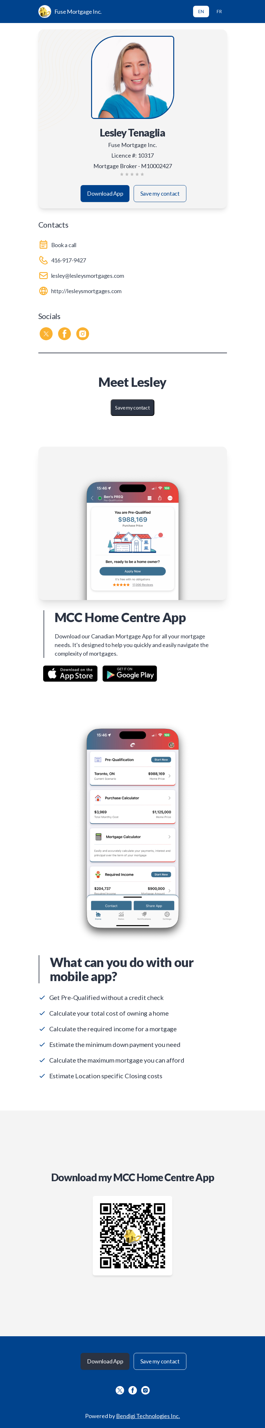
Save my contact (160, 193)
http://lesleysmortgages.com (86, 290)
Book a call (63, 244)
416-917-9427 (68, 260)
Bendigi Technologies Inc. (148, 1415)
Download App (105, 193)
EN (201, 11)
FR (219, 11)
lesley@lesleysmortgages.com (87, 275)
